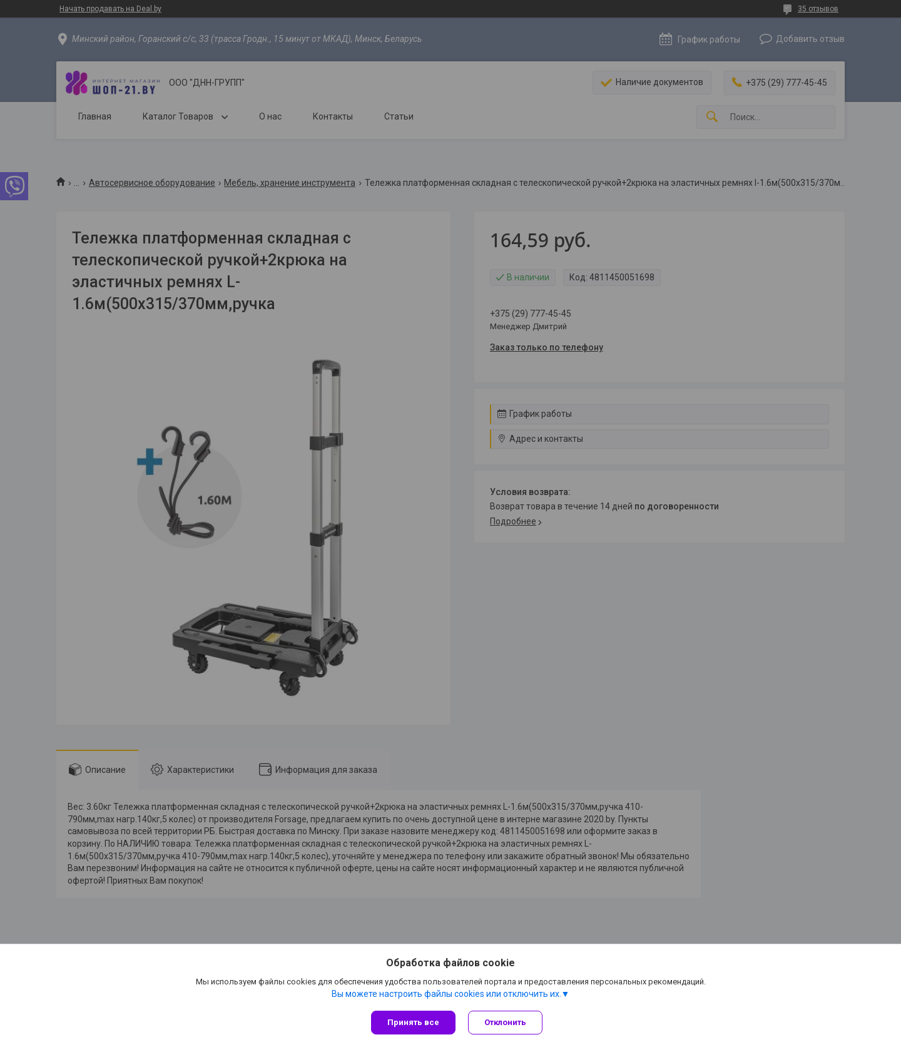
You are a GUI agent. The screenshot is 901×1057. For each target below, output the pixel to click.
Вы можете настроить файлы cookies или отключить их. (446, 994)
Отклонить (505, 1022)
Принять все (413, 1022)
